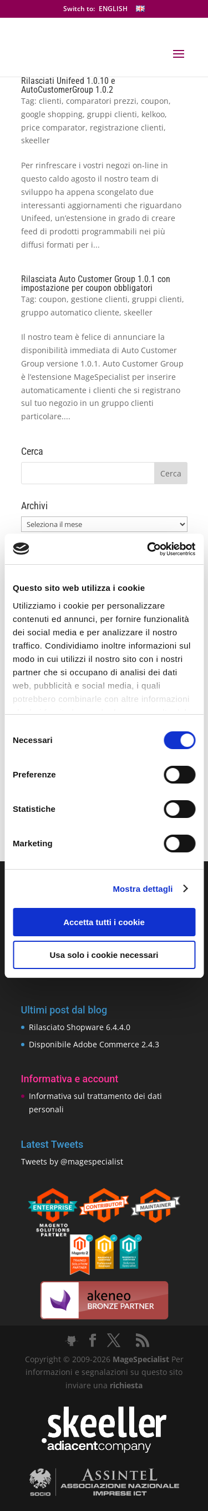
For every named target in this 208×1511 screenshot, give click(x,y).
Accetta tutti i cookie (104, 922)
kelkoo (153, 114)
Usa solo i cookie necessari (104, 955)
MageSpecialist (141, 1359)
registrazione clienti (127, 127)
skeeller (35, 140)
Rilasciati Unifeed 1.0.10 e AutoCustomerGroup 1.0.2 (68, 85)
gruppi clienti (112, 114)
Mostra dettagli (143, 888)
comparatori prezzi (101, 101)
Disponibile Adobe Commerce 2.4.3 (94, 1044)
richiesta (125, 1385)
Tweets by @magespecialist (72, 1161)
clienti (50, 101)
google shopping (52, 114)
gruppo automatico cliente (70, 312)
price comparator (53, 127)
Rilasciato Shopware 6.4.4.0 (79, 1027)
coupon (155, 101)
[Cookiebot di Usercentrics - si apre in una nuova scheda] (148, 549)
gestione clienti (99, 299)
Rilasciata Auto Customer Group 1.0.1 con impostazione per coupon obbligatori (95, 283)
